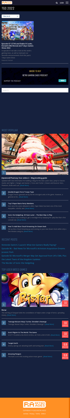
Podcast (10, 60)
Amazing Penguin (14, 354)
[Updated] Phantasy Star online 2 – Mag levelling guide (24, 178)
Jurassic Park (7, 252)
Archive (25, 413)
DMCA (43, 413)
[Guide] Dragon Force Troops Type (21, 192)
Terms (37, 413)
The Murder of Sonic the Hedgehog (18, 263)
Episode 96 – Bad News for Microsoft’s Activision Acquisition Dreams (33, 248)
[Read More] (24, 185)
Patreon (62, 81)
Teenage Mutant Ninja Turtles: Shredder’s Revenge (27, 322)
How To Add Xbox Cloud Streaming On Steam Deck (27, 226)
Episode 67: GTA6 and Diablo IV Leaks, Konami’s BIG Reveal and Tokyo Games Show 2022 (17, 45)
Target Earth (13, 343)
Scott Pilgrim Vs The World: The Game (22, 332)
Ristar (4, 310)
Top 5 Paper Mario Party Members (21, 203)
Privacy (31, 413)
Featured (4, 60)
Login (62, 3)
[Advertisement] (35, 110)
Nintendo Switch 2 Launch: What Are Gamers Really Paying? (29, 245)
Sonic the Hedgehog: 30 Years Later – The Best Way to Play (30, 215)
